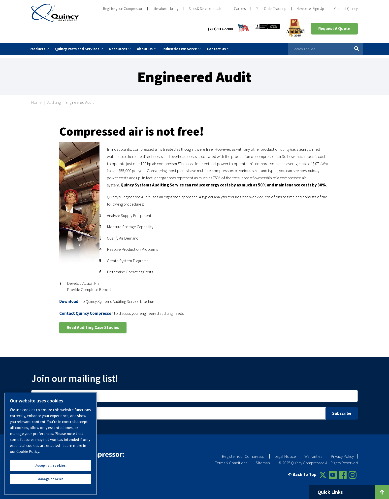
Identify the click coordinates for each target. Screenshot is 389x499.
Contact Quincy (346, 8)
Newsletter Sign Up (310, 8)
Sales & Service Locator (206, 8)
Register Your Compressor (244, 453)
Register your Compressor (122, 8)
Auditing (54, 99)
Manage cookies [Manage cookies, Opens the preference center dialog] (50, 479)
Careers (240, 8)
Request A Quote (334, 28)
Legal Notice (285, 453)
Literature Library (166, 8)
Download (68, 298)
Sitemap (263, 459)
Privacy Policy (342, 453)
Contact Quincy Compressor (86, 310)
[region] (50, 443)
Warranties (313, 453)
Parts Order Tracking (271, 8)
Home (36, 99)
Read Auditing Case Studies (93, 324)
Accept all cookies (50, 465)
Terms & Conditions (231, 459)
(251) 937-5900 (220, 29)
